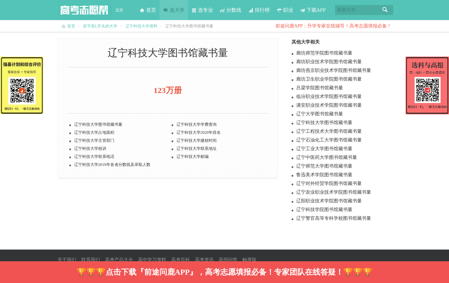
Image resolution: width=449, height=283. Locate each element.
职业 (284, 10)
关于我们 (67, 259)
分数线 (230, 10)
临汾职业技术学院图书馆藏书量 (329, 96)
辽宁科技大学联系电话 (94, 156)
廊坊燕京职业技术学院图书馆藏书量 (333, 70)
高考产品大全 (119, 259)
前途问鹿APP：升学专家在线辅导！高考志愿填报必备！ (333, 25)
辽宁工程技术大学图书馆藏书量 (329, 131)
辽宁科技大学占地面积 (94, 132)
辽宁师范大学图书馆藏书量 (324, 166)
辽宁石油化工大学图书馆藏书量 (329, 140)
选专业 (202, 10)
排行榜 (259, 10)
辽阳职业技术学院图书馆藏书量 (329, 200)
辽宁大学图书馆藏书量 (319, 113)
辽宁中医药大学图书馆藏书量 (326, 157)
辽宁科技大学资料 (141, 26)
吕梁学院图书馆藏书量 (319, 87)
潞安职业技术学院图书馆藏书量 (329, 105)
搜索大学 (346, 9)
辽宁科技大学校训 (90, 148)
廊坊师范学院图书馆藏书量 (324, 53)
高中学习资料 (152, 259)
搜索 (385, 10)
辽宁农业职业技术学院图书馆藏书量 (333, 192)
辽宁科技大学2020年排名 (199, 132)
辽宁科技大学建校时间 (197, 140)
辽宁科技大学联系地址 (197, 148)
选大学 (174, 10)
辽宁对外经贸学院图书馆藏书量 (329, 183)
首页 (147, 10)
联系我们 (90, 259)
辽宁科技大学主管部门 (94, 140)
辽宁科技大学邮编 (193, 156)
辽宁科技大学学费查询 (197, 124)
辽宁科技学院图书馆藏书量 (324, 209)
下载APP (313, 10)
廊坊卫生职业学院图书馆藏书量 (329, 79)
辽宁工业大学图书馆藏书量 (324, 148)
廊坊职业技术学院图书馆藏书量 (329, 61)
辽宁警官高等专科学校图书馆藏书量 (333, 218)
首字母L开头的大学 (100, 26)
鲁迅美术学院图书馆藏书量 (324, 174)
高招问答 (228, 259)
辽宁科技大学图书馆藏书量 (98, 124)
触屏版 (249, 259)
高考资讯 (204, 259)
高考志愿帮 (84, 10)
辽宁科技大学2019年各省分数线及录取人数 (112, 164)
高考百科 (180, 259)
